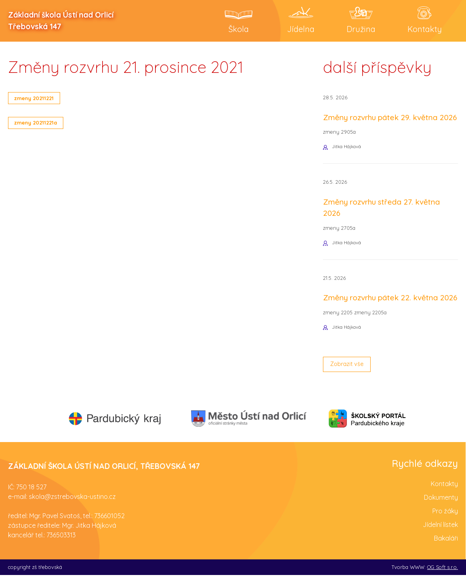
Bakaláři (446, 546)
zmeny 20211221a (39, 124)
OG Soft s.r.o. (442, 575)
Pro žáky (445, 519)
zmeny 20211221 (37, 98)
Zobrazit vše (349, 372)
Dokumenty (441, 505)
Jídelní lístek (440, 533)
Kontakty (444, 492)
